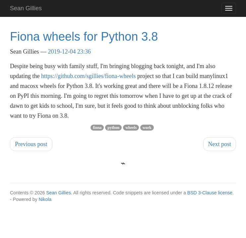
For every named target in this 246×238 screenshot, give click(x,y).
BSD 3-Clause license (209, 192)
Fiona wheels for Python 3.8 (84, 36)
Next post (219, 144)
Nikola (44, 199)
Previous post (31, 144)
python (113, 127)
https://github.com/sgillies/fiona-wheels (88, 76)
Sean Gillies (58, 192)
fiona (97, 127)
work (147, 127)
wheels (131, 127)
